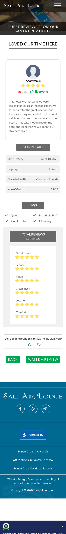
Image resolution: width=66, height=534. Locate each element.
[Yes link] (30, 344)
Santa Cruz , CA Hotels (33, 451)
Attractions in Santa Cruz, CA (33, 460)
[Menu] (57, 5)
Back (13, 359)
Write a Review (43, 359)
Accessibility (33, 434)
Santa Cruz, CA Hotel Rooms (33, 468)
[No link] (39, 344)
